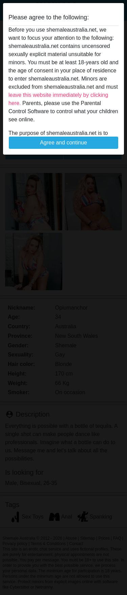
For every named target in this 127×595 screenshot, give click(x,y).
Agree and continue (63, 142)
